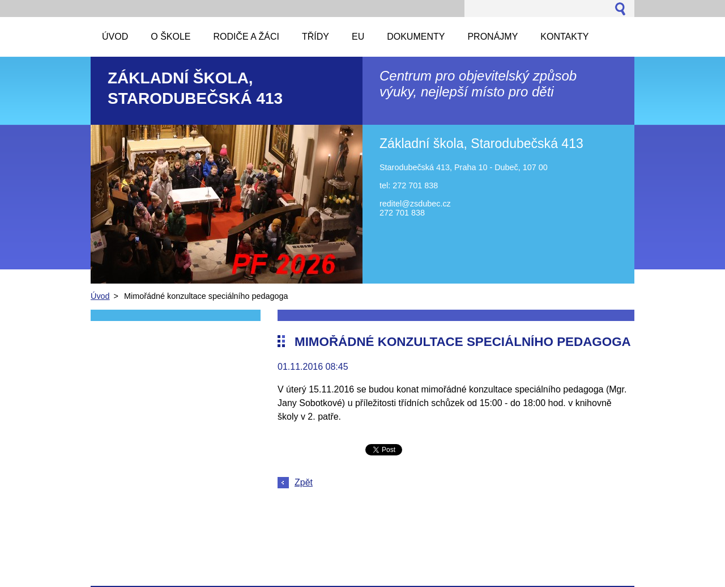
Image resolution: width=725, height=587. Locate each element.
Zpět (304, 482)
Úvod (100, 296)
